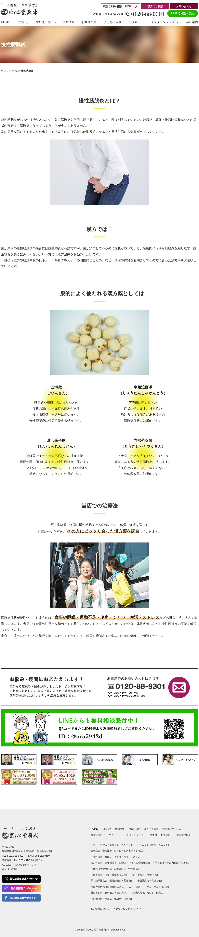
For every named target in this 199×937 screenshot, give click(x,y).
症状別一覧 (43, 22)
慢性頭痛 (133, 868)
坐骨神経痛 (106, 868)
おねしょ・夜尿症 (153, 892)
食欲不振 (152, 874)
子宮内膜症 (173, 862)
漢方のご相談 (155, 6)
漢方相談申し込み (171, 828)
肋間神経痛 (120, 868)
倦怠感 (127, 898)
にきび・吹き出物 (123, 850)
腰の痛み (109, 892)
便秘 (107, 874)
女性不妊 (114, 844)
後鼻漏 (117, 856)
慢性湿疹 (107, 850)
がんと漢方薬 (161, 886)
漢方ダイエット (159, 844)
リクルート (136, 22)
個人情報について (100, 908)
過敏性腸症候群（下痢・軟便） (128, 874)
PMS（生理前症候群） (140, 862)
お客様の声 (89, 22)
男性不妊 (126, 844)
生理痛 (122, 862)
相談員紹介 (167, 835)
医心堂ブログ (184, 835)
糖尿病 (108, 898)
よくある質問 (113, 22)
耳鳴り (127, 856)
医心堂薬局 (100, 929)
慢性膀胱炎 (115, 880)
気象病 (117, 898)
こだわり (23, 22)
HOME (5, 22)
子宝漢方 (102, 844)
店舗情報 (68, 22)
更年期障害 (111, 862)
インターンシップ (163, 22)
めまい (136, 856)
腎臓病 (127, 880)
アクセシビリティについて (127, 908)
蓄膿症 (108, 856)
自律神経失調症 (115, 886)
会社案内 (192, 22)
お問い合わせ (184, 6)
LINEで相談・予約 (182, 13)
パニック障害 (133, 886)
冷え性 (184, 862)
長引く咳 (156, 880)
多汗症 (139, 850)
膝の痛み (121, 892)
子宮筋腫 (159, 862)
